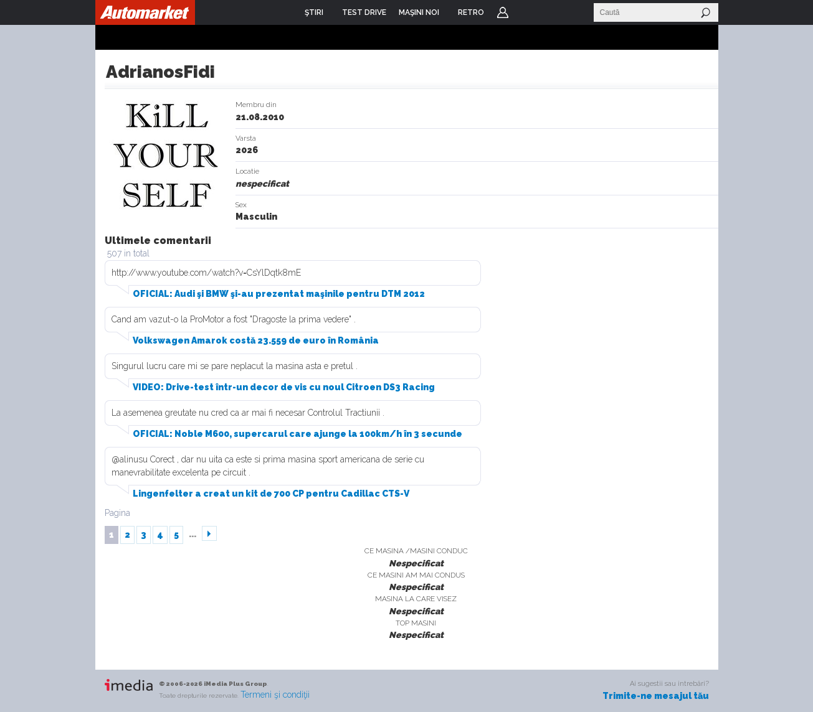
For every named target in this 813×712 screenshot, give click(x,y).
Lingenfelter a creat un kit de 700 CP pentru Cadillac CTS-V (271, 494)
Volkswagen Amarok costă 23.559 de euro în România (256, 340)
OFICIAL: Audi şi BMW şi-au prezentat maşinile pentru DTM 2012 (279, 294)
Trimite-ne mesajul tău (655, 696)
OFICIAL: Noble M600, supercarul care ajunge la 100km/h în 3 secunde (297, 434)
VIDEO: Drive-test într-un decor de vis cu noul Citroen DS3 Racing (284, 387)
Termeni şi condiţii (275, 695)
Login (502, 12)
